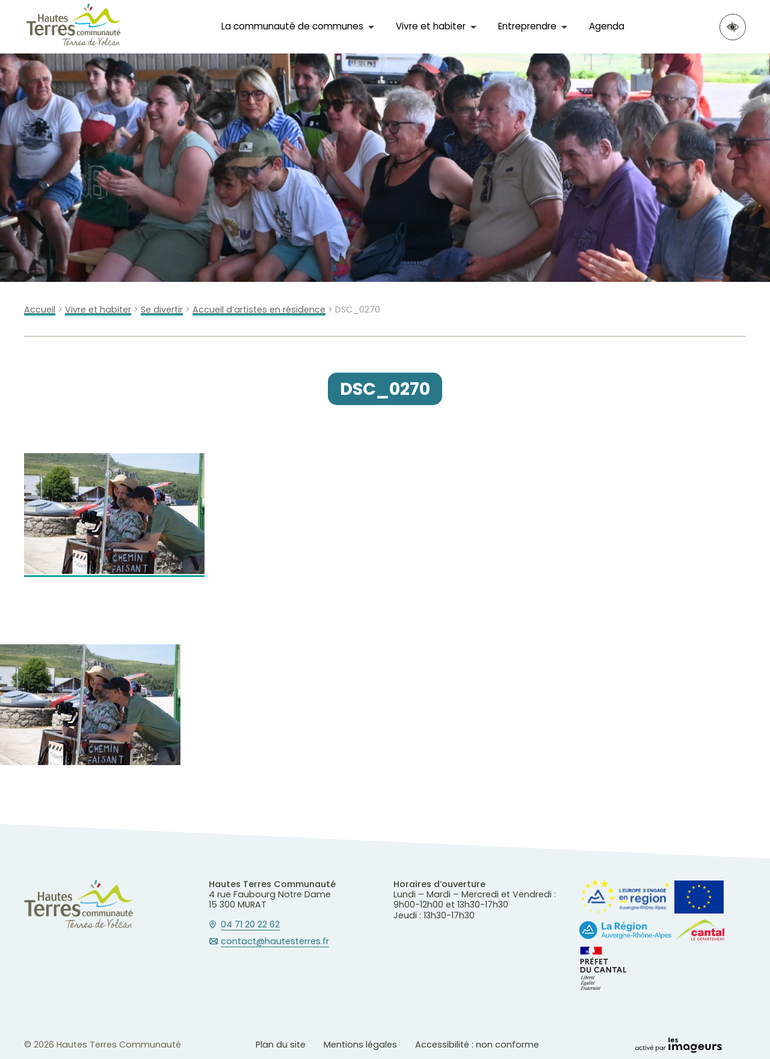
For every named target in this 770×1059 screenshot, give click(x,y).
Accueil (39, 310)
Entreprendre (527, 26)
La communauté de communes (292, 26)
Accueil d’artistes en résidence (258, 310)
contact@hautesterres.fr (275, 941)
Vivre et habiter (431, 26)
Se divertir (162, 310)
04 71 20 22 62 (250, 925)
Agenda (606, 26)
